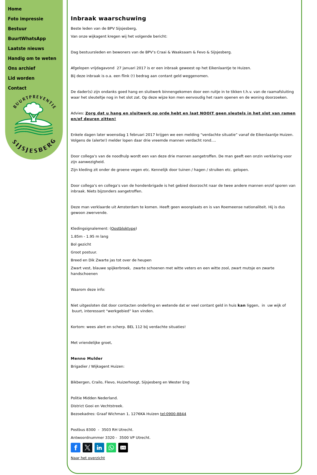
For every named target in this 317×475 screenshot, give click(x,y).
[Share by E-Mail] (123, 447)
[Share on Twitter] (87, 447)
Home (15, 9)
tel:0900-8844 (173, 414)
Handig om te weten (32, 58)
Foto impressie (25, 18)
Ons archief (21, 68)
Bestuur (17, 28)
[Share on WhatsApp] (111, 447)
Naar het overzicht (88, 458)
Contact (17, 88)
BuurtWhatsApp (27, 38)
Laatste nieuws (26, 48)
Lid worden (21, 78)
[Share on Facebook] (75, 447)
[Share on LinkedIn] (99, 447)
